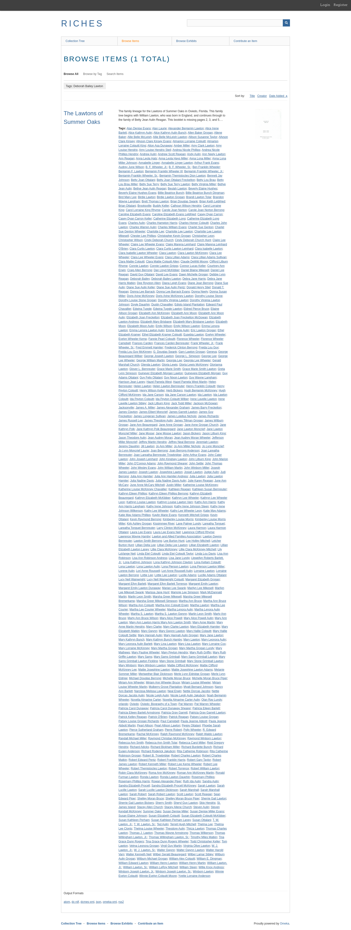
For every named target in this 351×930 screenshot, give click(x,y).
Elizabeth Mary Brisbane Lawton (193, 321)
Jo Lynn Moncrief (213, 446)
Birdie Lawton (146, 197)
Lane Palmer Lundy (188, 523)
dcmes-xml (87, 902)
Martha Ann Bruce (190, 601)
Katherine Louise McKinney (200, 485)
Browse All (71, 74)
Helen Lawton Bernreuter (168, 386)
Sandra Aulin (210, 781)
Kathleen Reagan (179, 489)
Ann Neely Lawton (213, 154)
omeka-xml (110, 902)
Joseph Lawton (148, 472)
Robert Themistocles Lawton (149, 768)
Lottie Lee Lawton (166, 575)
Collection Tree (75, 41)
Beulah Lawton (177, 188)
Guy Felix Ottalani (151, 377)
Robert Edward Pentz (142, 760)
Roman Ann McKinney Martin (195, 772)
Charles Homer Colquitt (194, 223)
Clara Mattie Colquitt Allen (162, 261)
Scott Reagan (203, 794)
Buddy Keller (161, 205)
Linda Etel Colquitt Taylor (178, 553)
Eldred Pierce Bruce (196, 308)
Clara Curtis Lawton (142, 248)
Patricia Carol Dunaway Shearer (170, 708)
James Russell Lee (131, 420)
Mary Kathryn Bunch (132, 639)
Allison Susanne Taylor (202, 137)
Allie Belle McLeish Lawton (170, 137)
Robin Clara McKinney (133, 772)
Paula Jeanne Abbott (194, 721)
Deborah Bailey (140, 278)
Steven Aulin (201, 807)
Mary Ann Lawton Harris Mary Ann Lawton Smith (160, 622)
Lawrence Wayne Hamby (134, 536)
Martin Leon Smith (200, 613)
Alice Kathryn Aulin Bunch (170, 132)
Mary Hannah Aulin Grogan (181, 635)
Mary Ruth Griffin (200, 652)
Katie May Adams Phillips (135, 515)
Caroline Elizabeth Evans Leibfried (174, 214)
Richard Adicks (139, 747)
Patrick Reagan (178, 717)
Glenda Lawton (150, 364)
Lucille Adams (187, 575)
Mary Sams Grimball (167, 656)
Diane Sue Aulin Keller (140, 287)
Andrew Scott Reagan (172, 154)
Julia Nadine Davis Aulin (170, 480)
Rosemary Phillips (202, 777)
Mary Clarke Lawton (176, 626)
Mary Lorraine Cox (214, 644)
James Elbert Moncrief (153, 412)
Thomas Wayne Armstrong (171, 833)
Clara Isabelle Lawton (208, 248)
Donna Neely (199, 291)
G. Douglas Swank (165, 351)
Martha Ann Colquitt (141, 605)
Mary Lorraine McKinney (134, 648)
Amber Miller (182, 145)
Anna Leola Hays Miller (173, 158)
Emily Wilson (163, 326)
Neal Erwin (174, 691)
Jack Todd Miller (181, 403)
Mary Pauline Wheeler (146, 652)
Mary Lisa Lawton (189, 644)
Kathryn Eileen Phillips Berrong (168, 493)
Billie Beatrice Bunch (171, 192)
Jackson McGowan (205, 403)
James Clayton (128, 412)
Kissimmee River (164, 523)
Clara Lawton (167, 253)
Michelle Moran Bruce (176, 678)
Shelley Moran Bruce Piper (182, 798)
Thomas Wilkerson (201, 833)
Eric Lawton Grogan (203, 330)
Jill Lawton (147, 446)
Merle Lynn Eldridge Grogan (192, 674)
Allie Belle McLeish (139, 137)
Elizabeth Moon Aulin (140, 326)
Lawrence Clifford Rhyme (198, 532)
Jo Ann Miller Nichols (187, 446)
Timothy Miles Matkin (204, 837)
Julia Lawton (198, 476)
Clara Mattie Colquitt (132, 261)
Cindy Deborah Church (158, 240)
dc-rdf (75, 902)
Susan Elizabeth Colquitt (164, 815)
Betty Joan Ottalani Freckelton (176, 180)
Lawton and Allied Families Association (176, 536)
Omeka (284, 923)
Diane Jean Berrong (200, 283)
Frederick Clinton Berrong (181, 347)
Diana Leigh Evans (174, 283)
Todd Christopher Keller (205, 841)
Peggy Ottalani (191, 725)
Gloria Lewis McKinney (193, 364)
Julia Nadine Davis (142, 480)
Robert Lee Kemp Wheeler (185, 764)
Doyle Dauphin (140, 304)
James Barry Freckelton (206, 407)
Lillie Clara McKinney (163, 549)
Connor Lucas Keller (193, 266)
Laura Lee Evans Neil (167, 532)
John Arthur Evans (194, 455)
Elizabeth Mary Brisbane (155, 321)
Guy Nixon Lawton (175, 377)
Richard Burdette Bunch (196, 747)
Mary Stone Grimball (172, 661)
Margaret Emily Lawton (203, 583)
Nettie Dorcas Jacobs (196, 691)
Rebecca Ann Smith (131, 742)
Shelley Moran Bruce (150, 798)
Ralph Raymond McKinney (177, 734)
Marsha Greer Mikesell (167, 596)
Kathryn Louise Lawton (140, 502)
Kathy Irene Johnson (159, 506)
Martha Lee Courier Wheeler (147, 609)
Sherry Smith (163, 802)
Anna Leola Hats (146, 158)
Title (252, 96)
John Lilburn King (200, 459)
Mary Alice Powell (171, 618)
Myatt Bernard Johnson (198, 686)
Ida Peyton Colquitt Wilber (172, 399)
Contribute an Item (245, 41)
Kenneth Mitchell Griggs (193, 515)
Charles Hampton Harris (161, 223)
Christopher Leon (203, 235)
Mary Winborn (127, 665)
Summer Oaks (152, 811)
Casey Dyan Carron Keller (135, 218)
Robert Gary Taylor (199, 760)
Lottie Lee (146, 575)
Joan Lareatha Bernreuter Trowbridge (157, 455)
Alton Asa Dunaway (159, 145)
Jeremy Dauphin (129, 446)
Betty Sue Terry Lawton (175, 184)
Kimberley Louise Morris (178, 519)
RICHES (82, 23)
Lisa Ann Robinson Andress (149, 558)
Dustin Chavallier (162, 304)
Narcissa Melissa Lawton (150, 691)
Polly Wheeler (192, 729)
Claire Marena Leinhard (180, 244)
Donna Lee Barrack (142, 291)
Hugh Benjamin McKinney (200, 390)
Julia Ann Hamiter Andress (171, 476)
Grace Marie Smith (169, 369)
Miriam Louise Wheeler (196, 682)
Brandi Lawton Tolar (199, 197)
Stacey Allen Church (150, 807)
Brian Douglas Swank (184, 201)
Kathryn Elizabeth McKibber (152, 497)
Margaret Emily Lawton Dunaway (139, 588)
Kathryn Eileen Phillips (133, 493)
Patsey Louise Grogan (204, 717)
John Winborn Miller (196, 467)
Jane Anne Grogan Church (201, 424)
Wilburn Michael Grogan (152, 858)
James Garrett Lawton (183, 412)
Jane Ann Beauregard (143, 424)
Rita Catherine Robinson (192, 751)
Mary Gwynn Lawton (172, 631)
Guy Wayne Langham (203, 377)
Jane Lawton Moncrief (191, 429)
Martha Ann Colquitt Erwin (172, 605)
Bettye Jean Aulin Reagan (149, 188)
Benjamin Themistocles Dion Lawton (182, 175)
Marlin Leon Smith (139, 596)
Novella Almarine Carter (146, 699)
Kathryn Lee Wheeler (185, 497)
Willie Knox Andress (211, 867)
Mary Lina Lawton (165, 644)
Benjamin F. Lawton (131, 171)
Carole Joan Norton (174, 210)
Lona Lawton (127, 566)
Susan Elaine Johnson (133, 815)
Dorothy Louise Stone (208, 296)
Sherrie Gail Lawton (213, 798)
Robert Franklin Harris (171, 760)
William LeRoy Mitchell (163, 867)
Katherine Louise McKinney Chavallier (143, 489)
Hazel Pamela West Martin (190, 382)
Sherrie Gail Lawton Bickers (136, 802)
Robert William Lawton (205, 768)
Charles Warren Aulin (142, 227)
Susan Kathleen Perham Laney (171, 820)
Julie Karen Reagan (200, 480)
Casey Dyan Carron (209, 214)
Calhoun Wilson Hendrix (186, 205)
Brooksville (144, 205)
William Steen (188, 867)
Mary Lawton (191, 639)
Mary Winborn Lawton (152, 665)
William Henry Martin (192, 863)
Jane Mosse (146, 433)
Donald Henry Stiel (199, 287)
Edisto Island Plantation (189, 304)
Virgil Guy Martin (170, 845)
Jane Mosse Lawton (168, 433)
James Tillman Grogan (188, 420)
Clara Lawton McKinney (192, 253)
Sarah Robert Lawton (161, 794)
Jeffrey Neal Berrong (181, 442)
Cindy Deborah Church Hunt (193, 240)
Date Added (277, 96)
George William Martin (150, 360)
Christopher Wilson (131, 240)
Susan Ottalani (201, 820)
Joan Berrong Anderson (184, 450)
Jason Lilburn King (214, 433)
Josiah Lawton (193, 472)
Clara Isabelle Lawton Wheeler (138, 253)
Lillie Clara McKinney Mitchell (197, 549)
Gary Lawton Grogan (191, 351)
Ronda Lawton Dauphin (175, 777)
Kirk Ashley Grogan (139, 523)
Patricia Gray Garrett (174, 712)
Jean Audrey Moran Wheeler (192, 437)
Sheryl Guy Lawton (186, 802)
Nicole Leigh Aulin (157, 695)
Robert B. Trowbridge (156, 755)
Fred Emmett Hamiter (149, 347)
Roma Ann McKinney (162, 772)
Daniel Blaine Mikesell (195, 270)
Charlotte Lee (155, 231)
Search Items (115, 74)
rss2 (121, 902)
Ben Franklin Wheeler (206, 167)
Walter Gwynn (166, 850)
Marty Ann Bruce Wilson (143, 618)
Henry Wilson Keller (152, 390)
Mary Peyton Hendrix (174, 652)
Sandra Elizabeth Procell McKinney (173, 785)
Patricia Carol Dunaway (133, 708)
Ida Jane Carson (153, 394)
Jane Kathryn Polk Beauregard (155, 429)
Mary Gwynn (149, 631)
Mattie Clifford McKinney (182, 665)
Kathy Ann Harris (205, 502)
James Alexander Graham (173, 407)
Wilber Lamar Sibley (200, 854)
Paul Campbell (169, 721)
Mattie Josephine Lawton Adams (192, 669)
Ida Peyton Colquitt (142, 399)
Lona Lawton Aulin (148, 566)
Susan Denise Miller (175, 811)
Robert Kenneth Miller (152, 764)
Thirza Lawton (195, 828)
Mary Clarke (154, 626)
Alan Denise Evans (139, 128)
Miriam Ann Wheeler (131, 682)
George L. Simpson (187, 356)
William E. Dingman (209, 858)
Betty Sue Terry (149, 184)
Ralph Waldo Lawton (209, 734)
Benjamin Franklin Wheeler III (163, 171)
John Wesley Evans (143, 467)
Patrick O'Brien (157, 717)
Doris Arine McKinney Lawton (174, 296)
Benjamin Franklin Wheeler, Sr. (138, 175)
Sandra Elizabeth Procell (134, 785)
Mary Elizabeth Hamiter (205, 626)
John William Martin (169, 467)
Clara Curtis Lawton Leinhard (174, 248)
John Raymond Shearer (172, 463)
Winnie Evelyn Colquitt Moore (158, 875)
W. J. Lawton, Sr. (144, 850)
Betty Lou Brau (206, 180)
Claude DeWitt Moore (194, 261)
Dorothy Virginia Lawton (173, 300)
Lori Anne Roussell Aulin (176, 571)
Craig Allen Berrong (139, 270)
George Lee (209, 356)
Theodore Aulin (175, 828)
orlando (123, 704)
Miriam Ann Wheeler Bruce (163, 682)
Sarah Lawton (206, 785)
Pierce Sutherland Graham (146, 729)
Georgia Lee (174, 360)
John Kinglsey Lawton (173, 459)
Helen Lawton (142, 386)
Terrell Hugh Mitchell (183, 824)
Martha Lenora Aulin (180, 609)
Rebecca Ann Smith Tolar (161, 742)
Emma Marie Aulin (177, 330)
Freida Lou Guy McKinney (135, 351)
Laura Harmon (197, 528)
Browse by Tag (92, 74)
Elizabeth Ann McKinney (154, 313)
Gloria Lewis (169, 364)
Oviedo (134, 704)
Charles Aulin (136, 223)
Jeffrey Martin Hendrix (153, 442)
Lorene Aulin (126, 571)
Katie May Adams (214, 510)
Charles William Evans (172, 227)
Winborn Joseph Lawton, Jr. (136, 871)
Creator (262, 96)
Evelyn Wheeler (215, 334)
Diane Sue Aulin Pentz (170, 287)
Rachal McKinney (147, 734)
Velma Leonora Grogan (144, 845)
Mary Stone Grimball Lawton (205, 661)
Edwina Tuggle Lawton (167, 308)
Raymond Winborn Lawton (204, 738)
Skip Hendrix (207, 802)
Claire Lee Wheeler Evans (147, 244)
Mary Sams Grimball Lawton (199, 656)
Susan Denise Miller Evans (207, 811)
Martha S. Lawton (142, 613)
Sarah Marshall (189, 790)
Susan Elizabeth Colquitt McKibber (203, 815)
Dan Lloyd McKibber (166, 270)
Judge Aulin (211, 472)
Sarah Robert (137, 794)
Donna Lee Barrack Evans (173, 291)
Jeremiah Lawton (207, 442)
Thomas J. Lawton (141, 833)
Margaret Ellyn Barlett (132, 583)
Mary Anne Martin (203, 622)
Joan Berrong (159, 450)
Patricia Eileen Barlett (206, 708)
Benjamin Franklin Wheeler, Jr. (203, 171)
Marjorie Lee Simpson (185, 592)
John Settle (196, 463)
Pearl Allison (145, 725)
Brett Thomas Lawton (155, 201)
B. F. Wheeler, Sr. (180, 167)
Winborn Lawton (203, 871)
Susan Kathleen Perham (134, 820)
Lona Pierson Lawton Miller (207, 566)
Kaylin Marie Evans (164, 515)
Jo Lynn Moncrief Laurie (134, 450)
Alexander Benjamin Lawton (186, 128)
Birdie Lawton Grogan (171, 197)
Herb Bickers (174, 390)
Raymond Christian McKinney (167, 738)
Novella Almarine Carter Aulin (181, 699)
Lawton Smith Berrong (148, 540)
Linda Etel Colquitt (148, 553)
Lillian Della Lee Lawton (172, 545)
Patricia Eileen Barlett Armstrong (139, 712)
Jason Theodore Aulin (132, 437)
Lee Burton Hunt (174, 540)
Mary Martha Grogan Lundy (196, 648)
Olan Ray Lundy (211, 699)
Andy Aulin (194, 154)
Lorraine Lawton (204, 571)
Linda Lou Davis (205, 553)
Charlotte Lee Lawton (179, 231)
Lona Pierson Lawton (174, 566)
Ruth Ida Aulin (192, 781)
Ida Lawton (205, 394)
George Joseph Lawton (159, 356)
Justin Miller (173, 485)
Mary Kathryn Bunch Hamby (164, 639)
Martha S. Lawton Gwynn (171, 613)
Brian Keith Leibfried (212, 201)
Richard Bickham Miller (165, 747)
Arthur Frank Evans (206, 162)
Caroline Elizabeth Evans (134, 214)
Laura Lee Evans (141, 532)
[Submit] (286, 22)
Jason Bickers (192, 433)
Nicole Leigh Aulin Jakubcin (187, 695)
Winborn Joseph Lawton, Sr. (173, 871)
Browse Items (130, 41)
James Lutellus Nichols (181, 416)
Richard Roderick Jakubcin (158, 751)
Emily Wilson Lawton (187, 326)
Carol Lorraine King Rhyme (143, 210)
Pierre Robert (173, 729)
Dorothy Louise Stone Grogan (137, 300)
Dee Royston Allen (148, 283)
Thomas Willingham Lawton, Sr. (169, 837)
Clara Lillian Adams (177, 257)
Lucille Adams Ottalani (212, 575)
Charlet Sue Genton (200, 227)
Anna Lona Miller (200, 158)
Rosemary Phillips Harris (134, 781)
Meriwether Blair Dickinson (155, 674)
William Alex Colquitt (182, 858)
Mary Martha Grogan (164, 648)
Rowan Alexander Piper (166, 781)
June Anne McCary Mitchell (147, 485)
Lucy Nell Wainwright (132, 579)
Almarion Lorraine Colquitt (189, 141)
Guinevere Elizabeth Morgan (202, 373)
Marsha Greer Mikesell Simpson (156, 601)
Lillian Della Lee (145, 545)
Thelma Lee (204, 824)
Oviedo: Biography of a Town (158, 704)
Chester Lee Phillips (143, 235)
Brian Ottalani (127, 205)
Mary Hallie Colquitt (198, 631)
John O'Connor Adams (141, 463)
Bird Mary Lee (127, 197)
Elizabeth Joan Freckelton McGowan (184, 317)
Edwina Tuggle (142, 308)
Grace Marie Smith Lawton (199, 369)
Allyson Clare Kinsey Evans (153, 141)
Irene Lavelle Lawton (203, 399)
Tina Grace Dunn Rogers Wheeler (167, 841)
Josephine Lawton (170, 472)
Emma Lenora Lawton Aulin (146, 330)
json (98, 902)
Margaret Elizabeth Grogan (203, 579)
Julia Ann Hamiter (141, 476)
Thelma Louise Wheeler (149, 828)
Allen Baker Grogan (200, 132)
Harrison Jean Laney (132, 382)
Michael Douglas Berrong (145, 678)
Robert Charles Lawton (186, 755)
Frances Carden (142, 343)
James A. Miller (145, 407)
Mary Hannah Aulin (150, 635)
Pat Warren (185, 704)
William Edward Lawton (133, 863)
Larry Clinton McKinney (171, 528)
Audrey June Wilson (131, 167)
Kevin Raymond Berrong (145, 519)
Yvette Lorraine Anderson (194, 875)
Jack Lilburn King (159, 403)
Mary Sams (145, 656)
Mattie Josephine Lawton (154, 669)
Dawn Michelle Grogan (193, 274)
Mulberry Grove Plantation (165, 686)
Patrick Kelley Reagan (133, 717)
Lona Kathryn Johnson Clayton (172, 562)
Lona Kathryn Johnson (137, 562)
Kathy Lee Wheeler (156, 510)
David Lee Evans (166, 274)
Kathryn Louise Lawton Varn (175, 502)
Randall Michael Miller (132, 738)
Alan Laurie (159, 128)
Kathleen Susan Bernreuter (209, 489)
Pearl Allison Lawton (167, 725)
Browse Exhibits (186, 41)
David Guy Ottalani (142, 274)
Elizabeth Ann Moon (184, 313)
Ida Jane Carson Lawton (180, 394)
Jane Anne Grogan (171, 424)
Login (325, 5)
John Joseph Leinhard (143, 459)
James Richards (208, 416)
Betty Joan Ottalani (143, 180)
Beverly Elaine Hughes (202, 188)
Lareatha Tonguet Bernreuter (137, 528)
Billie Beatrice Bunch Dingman (205, 192)
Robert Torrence (179, 768)
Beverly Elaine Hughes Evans (137, 192)
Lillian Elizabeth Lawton (204, 545)
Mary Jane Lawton (211, 635)
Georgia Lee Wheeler (197, 360)
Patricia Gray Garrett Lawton (207, 712)
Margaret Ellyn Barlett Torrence (167, 583)
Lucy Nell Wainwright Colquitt (165, 579)
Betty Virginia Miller (203, 184)
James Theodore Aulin (158, 420)
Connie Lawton (138, 266)
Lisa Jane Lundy (179, 558)
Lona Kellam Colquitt (207, 562)
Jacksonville (126, 407)
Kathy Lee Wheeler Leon (186, 510)
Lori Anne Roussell (148, 571)
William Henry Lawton (163, 863)
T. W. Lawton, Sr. (144, 824)
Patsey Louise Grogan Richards (139, 721)
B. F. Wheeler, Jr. (156, 167)
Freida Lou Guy (209, 347)
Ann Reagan (126, 158)
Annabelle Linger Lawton (177, 162)
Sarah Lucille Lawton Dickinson (158, 790)
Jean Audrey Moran (160, 437)
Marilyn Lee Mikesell (200, 588)
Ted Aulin (163, 824)
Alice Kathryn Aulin (140, 132)
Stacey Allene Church (178, 807)
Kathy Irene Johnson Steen (191, 506)
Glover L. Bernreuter (142, 369)
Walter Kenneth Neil (138, 854)
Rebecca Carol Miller (192, 742)
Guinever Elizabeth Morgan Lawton (160, 373)
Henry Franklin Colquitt (200, 386)
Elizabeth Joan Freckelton (142, 317)
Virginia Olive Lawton (196, 845)
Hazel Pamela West (158, 382)
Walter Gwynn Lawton (190, 850)
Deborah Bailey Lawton (166, 278)
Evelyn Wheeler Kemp (133, 339)
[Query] (238, 22)
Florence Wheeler (188, 339)
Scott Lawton (185, 794)
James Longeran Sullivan (150, 416)
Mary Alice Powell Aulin (198, 618)
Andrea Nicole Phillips (186, 150)
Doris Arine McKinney (140, 296)
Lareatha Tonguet (213, 523)
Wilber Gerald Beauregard (169, 854)
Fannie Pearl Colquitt (161, 339)
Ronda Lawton (149, 777)
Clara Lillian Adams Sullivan (208, 257)
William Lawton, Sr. (135, 867)
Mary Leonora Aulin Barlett (135, 644)
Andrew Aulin (148, 154)
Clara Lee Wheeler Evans (147, 257)
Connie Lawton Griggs (164, 266)
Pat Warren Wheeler (207, 704)
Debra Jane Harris (194, 278)
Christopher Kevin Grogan (174, 235)
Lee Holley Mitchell (198, 540)
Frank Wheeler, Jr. (202, 343)
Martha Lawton (199, 605)
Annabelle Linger (149, 162)
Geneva (212, 351)
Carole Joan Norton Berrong (206, 210)
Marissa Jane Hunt (157, 592)
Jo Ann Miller (164, 446)
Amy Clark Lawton (202, 145)
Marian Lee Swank (174, 588)
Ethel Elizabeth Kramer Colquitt (162, 334)
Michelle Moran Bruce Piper (209, 678)
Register (341, 5)
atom (67, 902)
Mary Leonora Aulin (213, 639)
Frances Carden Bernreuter (171, 343)
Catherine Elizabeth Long (169, 218)
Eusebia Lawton (193, 334)
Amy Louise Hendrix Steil (155, 150)
